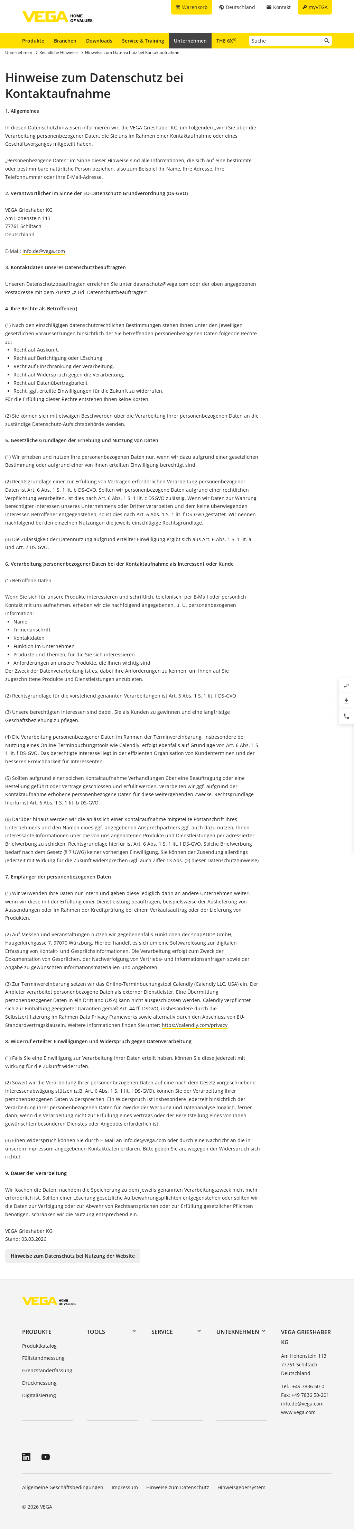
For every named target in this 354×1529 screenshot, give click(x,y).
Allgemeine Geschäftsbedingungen (62, 1487)
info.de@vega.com (43, 251)
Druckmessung (39, 1383)
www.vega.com (298, 1412)
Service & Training (143, 40)
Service (162, 1332)
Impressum (125, 1487)
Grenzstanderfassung (47, 1370)
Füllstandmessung (43, 1358)
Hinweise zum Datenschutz (177, 1487)
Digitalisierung (39, 1395)
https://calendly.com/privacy (194, 1025)
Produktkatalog (39, 1346)
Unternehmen (190, 40)
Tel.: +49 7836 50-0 (302, 1386)
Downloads (99, 40)
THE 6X (226, 40)
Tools (96, 1332)
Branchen (65, 40)
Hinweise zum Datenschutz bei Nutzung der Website (73, 1256)
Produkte (33, 40)
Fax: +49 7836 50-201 (305, 1395)
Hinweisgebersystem (241, 1487)
